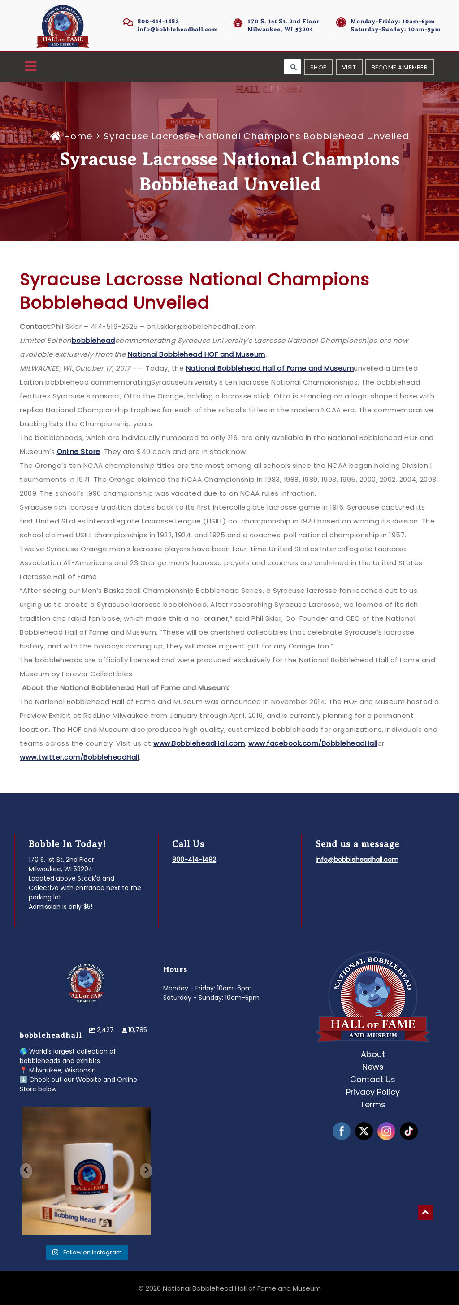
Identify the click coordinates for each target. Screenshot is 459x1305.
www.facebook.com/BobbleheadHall (312, 743)
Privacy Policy (373, 1092)
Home (72, 136)
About (373, 1054)
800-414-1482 (158, 21)
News (373, 1066)
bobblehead (93, 340)
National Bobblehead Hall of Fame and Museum (270, 368)
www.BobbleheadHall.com (199, 743)
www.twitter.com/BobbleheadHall (79, 757)
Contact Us (372, 1079)
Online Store (78, 451)
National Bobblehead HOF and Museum (196, 354)
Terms (372, 1104)
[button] (30, 67)
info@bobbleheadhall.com (178, 29)
